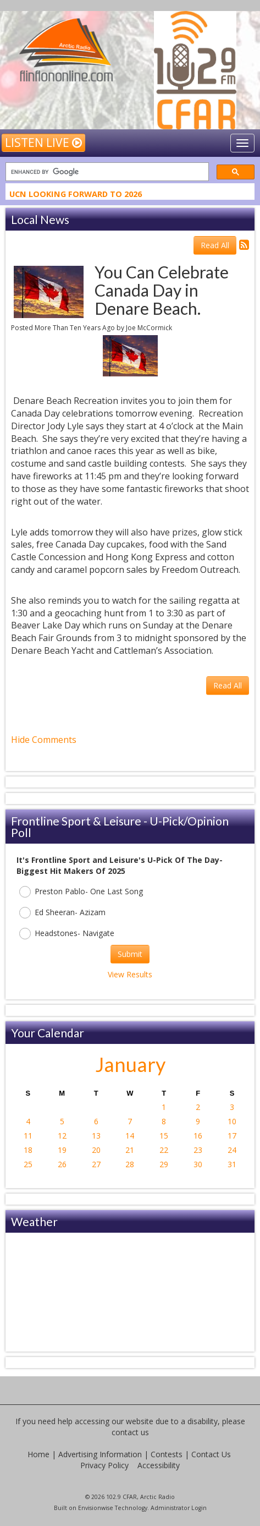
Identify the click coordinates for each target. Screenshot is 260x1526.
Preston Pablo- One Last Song (81, 892)
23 (197, 1150)
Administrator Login (179, 1508)
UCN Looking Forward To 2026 (75, 195)
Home (38, 1454)
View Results (130, 974)
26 (62, 1164)
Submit (130, 954)
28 (129, 1164)
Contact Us (211, 1454)
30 (197, 1164)
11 (28, 1135)
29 (163, 1164)
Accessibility (158, 1465)
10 (232, 1121)
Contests (166, 1454)
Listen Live (43, 142)
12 (62, 1135)
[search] (106, 172)
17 (232, 1135)
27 (96, 1164)
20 (96, 1150)
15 (163, 1135)
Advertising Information (100, 1454)
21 (129, 1150)
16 (197, 1135)
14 (129, 1135)
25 (28, 1164)
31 (232, 1164)
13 (96, 1135)
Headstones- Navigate (66, 933)
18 (28, 1150)
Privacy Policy (104, 1465)
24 (232, 1150)
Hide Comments (43, 740)
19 (62, 1150)
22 (163, 1150)
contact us (130, 1432)
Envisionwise (95, 1508)
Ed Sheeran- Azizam (62, 912)
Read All (215, 245)
